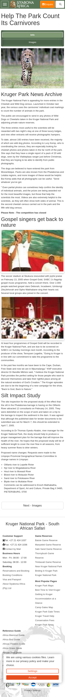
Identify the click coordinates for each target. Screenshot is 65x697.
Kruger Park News (44, 624)
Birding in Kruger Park (46, 570)
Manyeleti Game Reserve (48, 544)
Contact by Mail (13, 549)
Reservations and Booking (16, 570)
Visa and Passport (12, 579)
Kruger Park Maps (44, 585)
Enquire (48, 4)
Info (32, 35)
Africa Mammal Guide (14, 635)
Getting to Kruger (44, 594)
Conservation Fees (44, 620)
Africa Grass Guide (12, 648)
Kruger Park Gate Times (47, 611)
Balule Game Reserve (46, 540)
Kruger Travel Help (44, 616)
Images (32, 42)
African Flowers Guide (14, 644)
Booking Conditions (12, 575)
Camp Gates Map (44, 607)
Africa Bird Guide (11, 639)
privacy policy (28, 661)
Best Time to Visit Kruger (47, 590)
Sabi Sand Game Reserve (48, 549)
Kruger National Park (46, 575)
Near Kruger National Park (48, 566)
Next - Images (32, 505)
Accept (32, 677)
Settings (32, 671)
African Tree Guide (12, 652)
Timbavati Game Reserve (48, 562)
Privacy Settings (32, 690)
